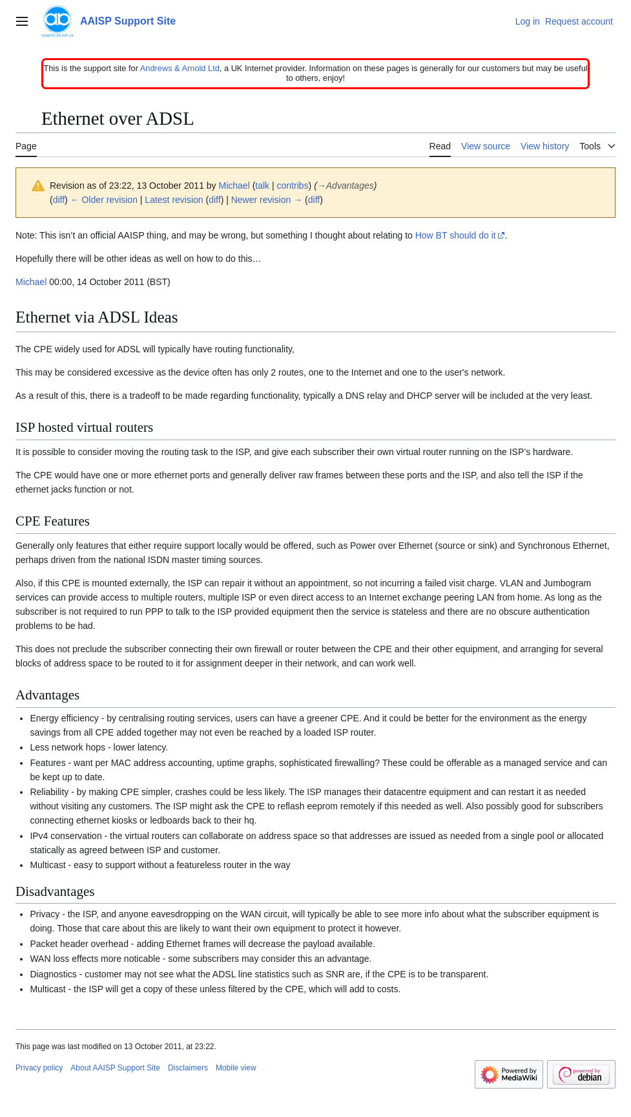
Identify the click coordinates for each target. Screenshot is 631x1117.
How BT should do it (455, 235)
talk (262, 185)
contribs (293, 185)
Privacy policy (39, 1067)
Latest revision (174, 200)
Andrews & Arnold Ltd (180, 68)
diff (59, 200)
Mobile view (236, 1067)
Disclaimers (188, 1067)
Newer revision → (266, 200)
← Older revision (104, 200)
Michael (31, 282)
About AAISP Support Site (115, 1067)
